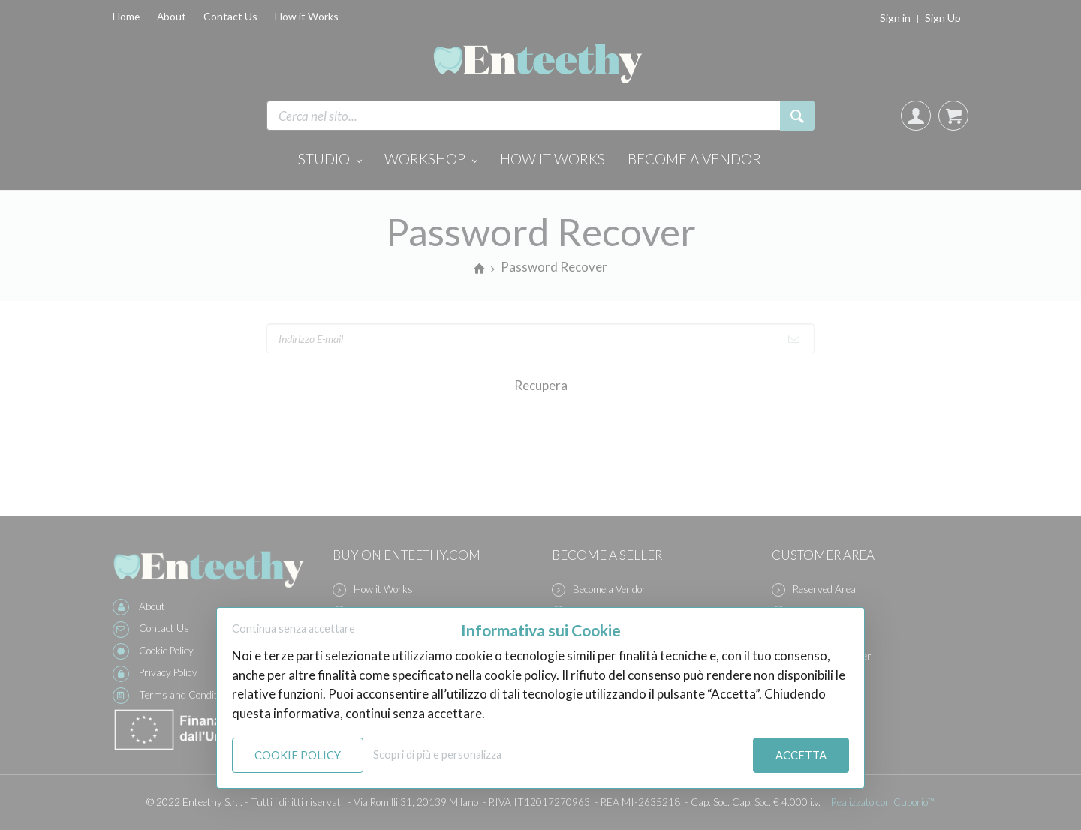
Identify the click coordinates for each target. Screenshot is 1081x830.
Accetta (801, 755)
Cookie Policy (297, 755)
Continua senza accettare (293, 628)
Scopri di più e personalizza (437, 754)
